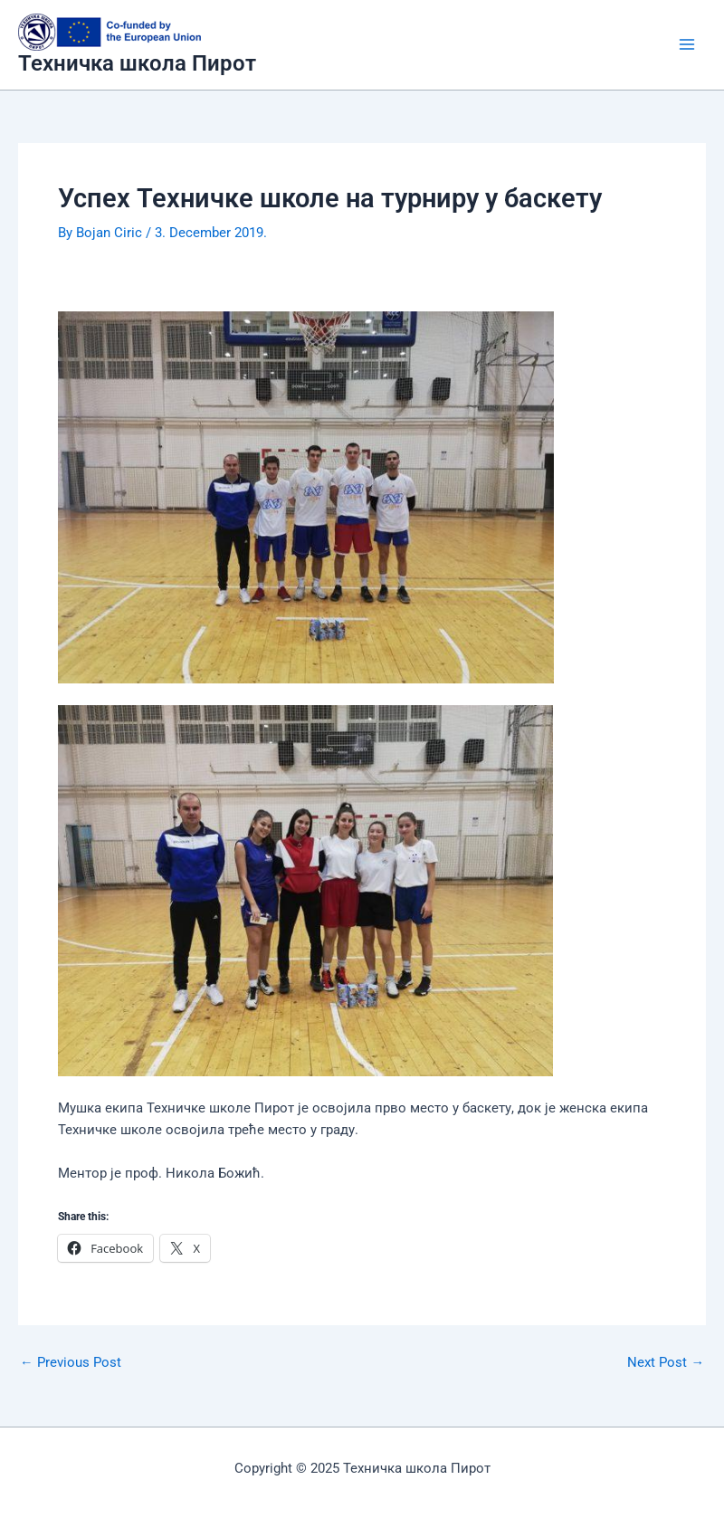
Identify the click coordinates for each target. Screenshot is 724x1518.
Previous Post (70, 1363)
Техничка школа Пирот (137, 63)
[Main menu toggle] (687, 44)
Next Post (665, 1363)
